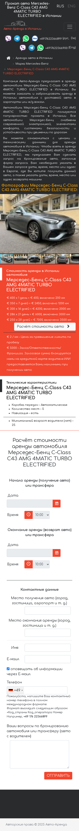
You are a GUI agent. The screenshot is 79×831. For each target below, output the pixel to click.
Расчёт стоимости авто (44, 327)
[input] (30, 504)
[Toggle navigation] (70, 27)
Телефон (14, 682)
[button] (75, 223)
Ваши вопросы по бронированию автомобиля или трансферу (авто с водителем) (39, 731)
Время (12, 515)
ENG (71, 6)
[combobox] (15, 690)
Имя (14, 648)
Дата (13, 495)
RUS (60, 6)
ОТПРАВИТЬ (58, 776)
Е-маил (13, 659)
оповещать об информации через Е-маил (34, 671)
